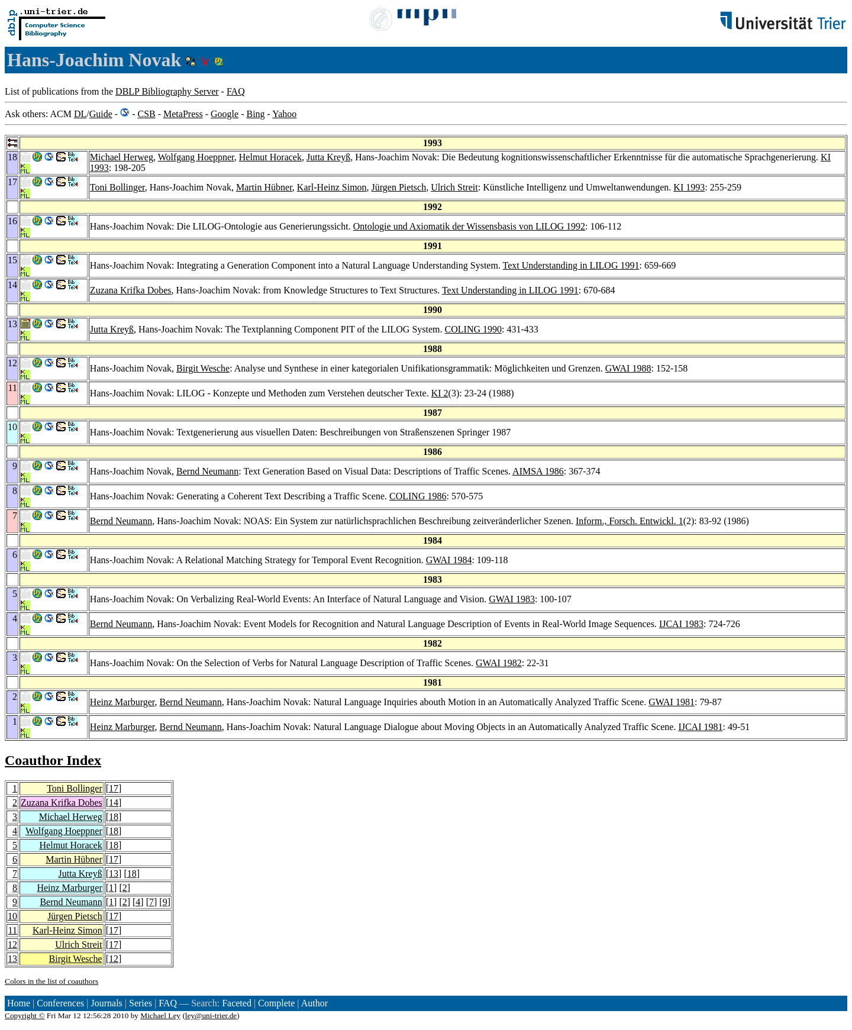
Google (224, 114)
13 (113, 873)
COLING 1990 (473, 329)
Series (140, 1003)
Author (314, 1003)
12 (12, 944)
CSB (146, 114)
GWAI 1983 (512, 599)
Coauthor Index (53, 760)
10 (12, 916)
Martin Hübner (264, 187)
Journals (106, 1003)
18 (113, 817)
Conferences (60, 1003)
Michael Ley (160, 1015)
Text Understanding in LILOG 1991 (571, 265)
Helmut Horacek (270, 157)
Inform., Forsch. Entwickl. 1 (629, 521)
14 (113, 802)
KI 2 (439, 393)
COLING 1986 (417, 496)
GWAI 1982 (499, 663)
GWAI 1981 (671, 702)
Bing (255, 114)
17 (113, 788)
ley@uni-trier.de (211, 1015)
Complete (276, 1003)
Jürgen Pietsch (399, 187)
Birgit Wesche (203, 368)
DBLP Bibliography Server (167, 91)
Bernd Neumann (207, 471)
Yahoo (284, 114)
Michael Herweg (121, 157)
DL (80, 114)
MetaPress (183, 114)
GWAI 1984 (449, 560)
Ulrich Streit (454, 187)
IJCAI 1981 (700, 727)
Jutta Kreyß (328, 157)
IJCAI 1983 (681, 624)
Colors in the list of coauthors (51, 981)
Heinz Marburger (122, 702)
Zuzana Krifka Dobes (131, 290)
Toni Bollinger (117, 187)
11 (12, 930)
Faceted (236, 1003)
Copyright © (25, 1015)
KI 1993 (689, 187)
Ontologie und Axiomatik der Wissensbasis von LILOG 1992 (469, 226)
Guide (100, 114)
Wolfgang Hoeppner (196, 157)
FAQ (236, 91)
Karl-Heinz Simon (332, 187)
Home (18, 1003)
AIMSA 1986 (538, 471)
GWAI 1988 (628, 368)
